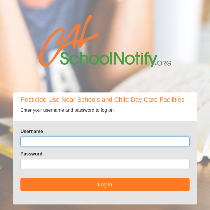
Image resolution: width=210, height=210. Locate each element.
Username (31, 131)
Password (31, 153)
